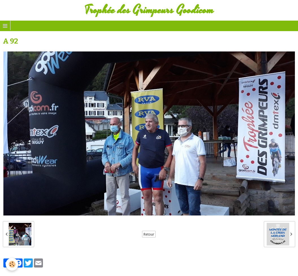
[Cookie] (12, 264)
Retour (148, 234)
